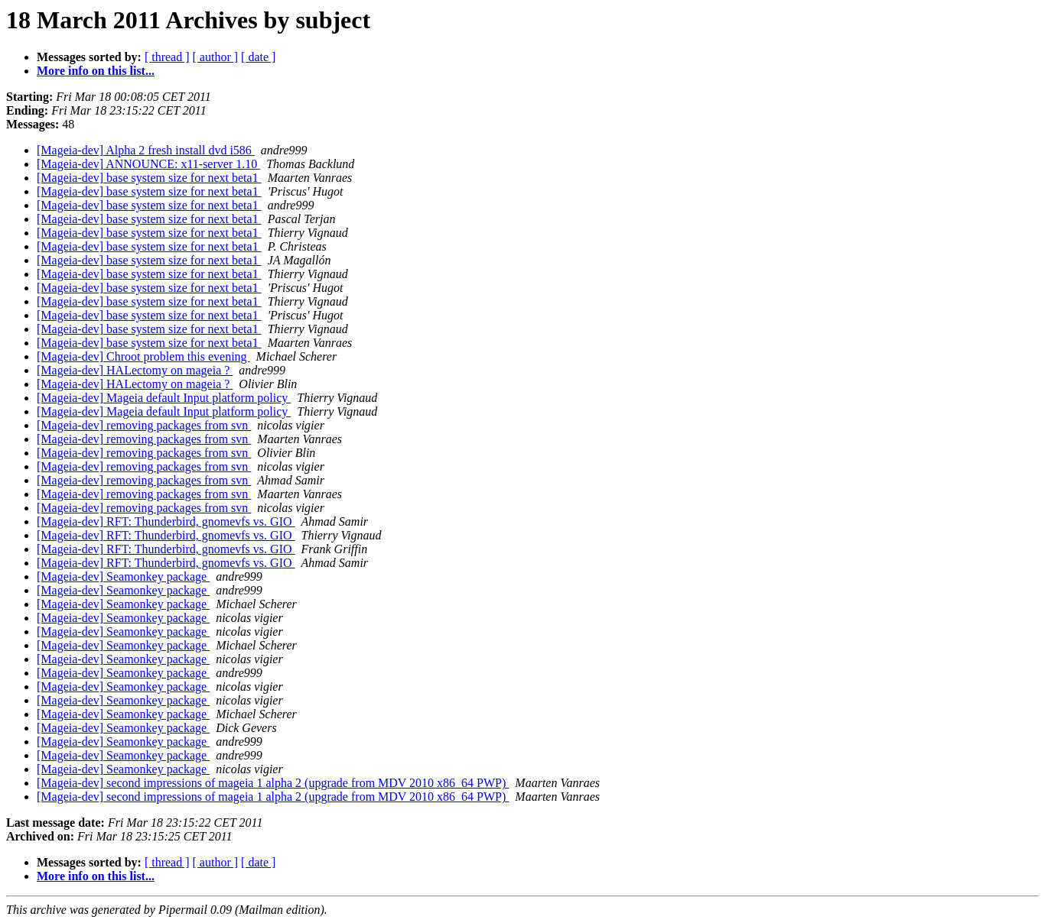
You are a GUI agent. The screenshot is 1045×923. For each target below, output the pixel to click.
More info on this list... (96, 70)
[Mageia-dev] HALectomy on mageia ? (135, 370)
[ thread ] (167, 56)
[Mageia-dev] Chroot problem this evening (143, 356)
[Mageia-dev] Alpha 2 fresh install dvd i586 (146, 150)
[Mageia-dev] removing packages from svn (144, 425)
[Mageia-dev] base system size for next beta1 (149, 177)
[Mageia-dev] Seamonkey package (123, 576)
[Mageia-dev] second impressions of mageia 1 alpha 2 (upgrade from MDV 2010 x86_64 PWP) (273, 782)
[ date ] (258, 56)
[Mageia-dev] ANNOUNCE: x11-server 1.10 (148, 163)
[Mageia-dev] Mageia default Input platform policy (164, 397)
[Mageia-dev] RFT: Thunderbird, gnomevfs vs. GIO (166, 521)
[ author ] (216, 56)
